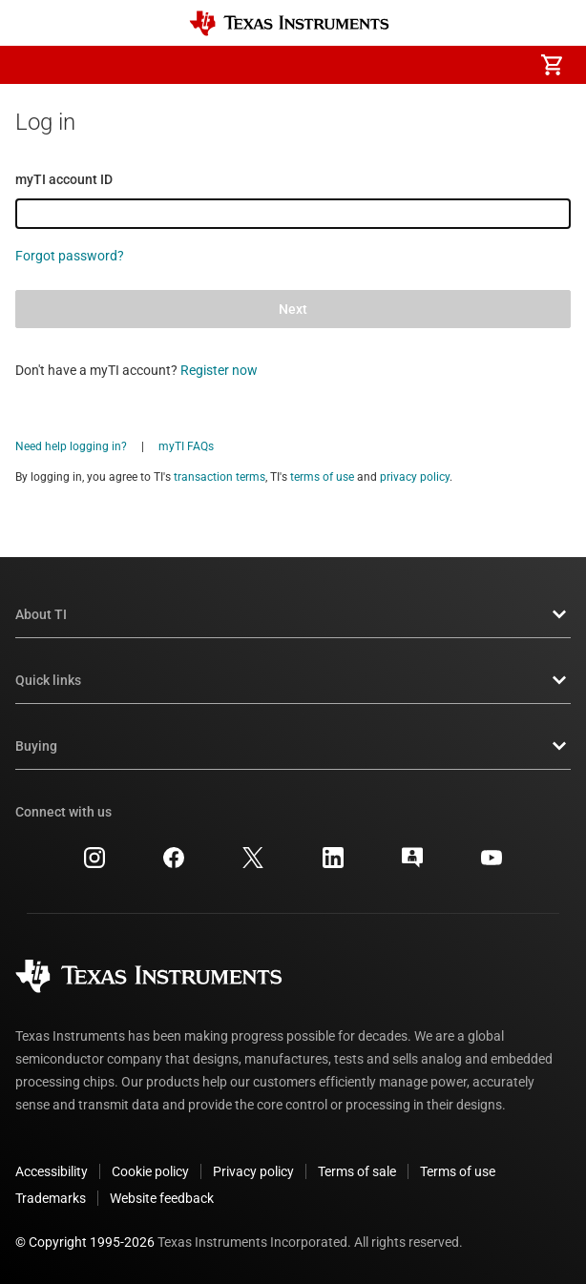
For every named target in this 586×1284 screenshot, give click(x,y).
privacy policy (415, 477)
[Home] (289, 23)
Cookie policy (150, 1171)
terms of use (322, 477)
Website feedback (162, 1198)
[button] (34, 65)
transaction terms (219, 477)
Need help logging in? (71, 446)
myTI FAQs (186, 446)
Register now (219, 370)
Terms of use (457, 1171)
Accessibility (51, 1171)
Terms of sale (357, 1171)
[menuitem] (391, 65)
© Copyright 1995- (85, 1242)
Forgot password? (69, 255)
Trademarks (50, 1198)
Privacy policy (253, 1171)
